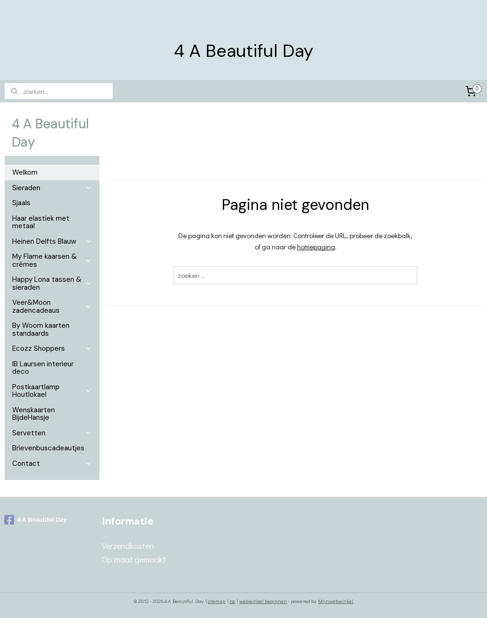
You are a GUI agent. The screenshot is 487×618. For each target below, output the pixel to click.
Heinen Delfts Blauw (52, 241)
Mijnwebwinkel (335, 600)
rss (232, 600)
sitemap (216, 600)
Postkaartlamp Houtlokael (52, 391)
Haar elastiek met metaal (40, 222)
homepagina (316, 246)
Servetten (52, 433)
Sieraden (52, 188)
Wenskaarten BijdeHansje (33, 414)
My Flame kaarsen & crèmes (52, 260)
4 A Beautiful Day (35, 519)
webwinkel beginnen (263, 600)
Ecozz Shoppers (52, 348)
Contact (52, 463)
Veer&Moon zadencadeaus (52, 306)
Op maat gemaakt (134, 559)
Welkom (25, 172)
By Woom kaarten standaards (40, 329)
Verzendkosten (128, 545)
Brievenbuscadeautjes (48, 448)
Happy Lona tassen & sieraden (52, 283)
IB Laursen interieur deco (43, 368)
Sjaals (21, 203)
